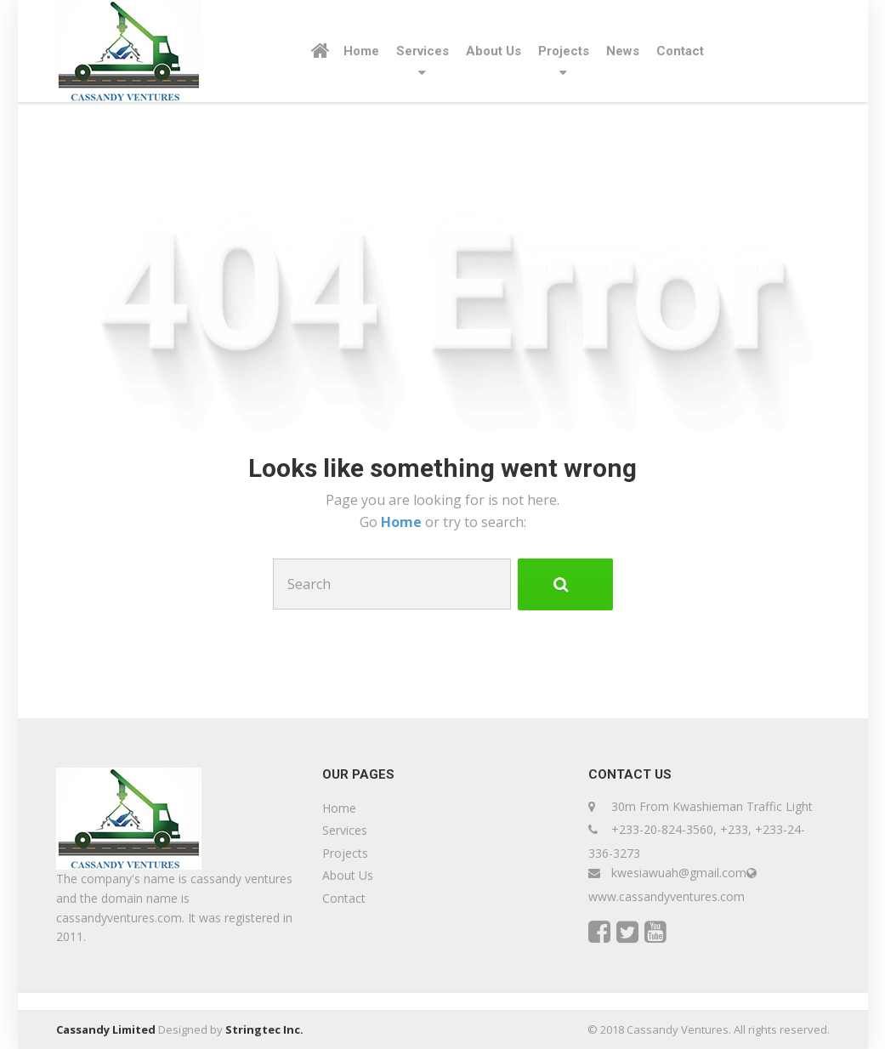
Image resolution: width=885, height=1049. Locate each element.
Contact (680, 51)
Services (422, 51)
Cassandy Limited (106, 1029)
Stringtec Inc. (264, 1029)
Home (361, 51)
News (622, 51)
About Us (493, 51)
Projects (563, 51)
